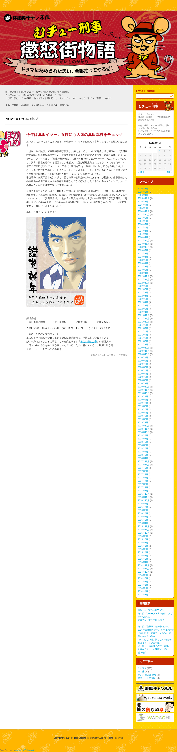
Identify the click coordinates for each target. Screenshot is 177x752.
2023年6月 (143, 257)
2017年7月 (143, 474)
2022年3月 (143, 305)
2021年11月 (143, 318)
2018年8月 (143, 435)
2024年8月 (143, 221)
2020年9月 (143, 357)
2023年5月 (143, 260)
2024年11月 (143, 211)
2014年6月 (143, 585)
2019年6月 (143, 406)
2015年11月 (143, 529)
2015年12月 (143, 526)
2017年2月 (143, 487)
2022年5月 (143, 299)
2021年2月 (143, 341)
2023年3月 (143, 266)
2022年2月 (143, 309)
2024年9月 (143, 218)
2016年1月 (143, 523)
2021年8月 (143, 325)
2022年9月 (143, 286)
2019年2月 (143, 419)
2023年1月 (143, 273)
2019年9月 (143, 396)
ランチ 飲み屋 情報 (147, 674)
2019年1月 (143, 422)
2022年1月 (143, 312)
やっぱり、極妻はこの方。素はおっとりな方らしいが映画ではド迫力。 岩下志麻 (155, 649)
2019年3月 (143, 416)
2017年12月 (143, 461)
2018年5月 (143, 445)
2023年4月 (143, 263)
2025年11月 (143, 198)
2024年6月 (143, 227)
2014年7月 (143, 581)
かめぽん (123, 355)
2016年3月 (143, 516)
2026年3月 (143, 188)
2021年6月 (143, 331)
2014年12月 (143, 565)
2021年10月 (143, 322)
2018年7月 (143, 438)
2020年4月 (143, 373)
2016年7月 (143, 507)
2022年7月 (143, 292)
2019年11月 (143, 390)
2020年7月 (143, 364)
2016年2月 (143, 520)
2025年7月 (143, 201)
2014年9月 (143, 575)
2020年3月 (143, 377)
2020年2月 (143, 380)
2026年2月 (143, 192)
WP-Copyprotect (29, 750)
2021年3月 (143, 338)
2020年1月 (143, 383)
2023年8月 (143, 253)
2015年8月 (143, 539)
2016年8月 (143, 503)
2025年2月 (143, 208)
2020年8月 (143, 360)
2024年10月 (143, 214)
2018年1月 (143, 458)
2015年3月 (143, 555)
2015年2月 (143, 559)
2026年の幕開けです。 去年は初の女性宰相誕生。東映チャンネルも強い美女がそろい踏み (156, 633)
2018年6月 (143, 442)
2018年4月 (143, 448)
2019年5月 (143, 409)
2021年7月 (143, 328)
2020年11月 (143, 351)
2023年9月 (143, 250)
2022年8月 (143, 289)
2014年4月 (143, 591)
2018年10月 (143, 432)
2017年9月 (143, 468)
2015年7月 (143, 542)
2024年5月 (143, 231)
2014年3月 (143, 594)
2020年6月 (143, 367)
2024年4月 (143, 234)
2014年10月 (143, 572)
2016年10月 (143, 500)
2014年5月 (143, 588)
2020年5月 (143, 370)
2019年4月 (143, 412)
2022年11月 (143, 279)
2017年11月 (143, 464)
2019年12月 (143, 386)
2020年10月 (143, 354)
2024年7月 (143, 224)
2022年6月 (143, 296)
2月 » (169, 172)
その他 (141, 671)
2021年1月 (143, 344)
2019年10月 (143, 393)
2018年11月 (143, 429)
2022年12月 (143, 276)
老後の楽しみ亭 (88, 341)
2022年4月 (143, 302)
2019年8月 (143, 399)
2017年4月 (143, 481)
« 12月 (141, 172)
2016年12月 (143, 494)
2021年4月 (143, 335)
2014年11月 (143, 568)
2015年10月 (143, 533)
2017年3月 (143, 484)
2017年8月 (143, 471)
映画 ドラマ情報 (146, 678)
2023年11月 (143, 244)
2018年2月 (143, 455)
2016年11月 (143, 497)
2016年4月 (143, 513)
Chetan (18, 750)
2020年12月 (143, 347)
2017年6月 (143, 477)
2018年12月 (143, 425)
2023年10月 (143, 247)
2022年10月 (143, 283)
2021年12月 (143, 315)
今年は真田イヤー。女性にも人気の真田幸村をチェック (74, 134)
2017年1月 (143, 490)
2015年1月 (143, 562)
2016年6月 (143, 510)
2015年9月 (143, 536)
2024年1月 (143, 237)
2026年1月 (143, 195)
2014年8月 (143, 578)
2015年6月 (143, 546)
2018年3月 (143, 451)
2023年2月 (143, 270)
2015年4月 (143, 552)
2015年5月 (143, 549)
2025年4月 (143, 205)
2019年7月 (143, 403)
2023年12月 (143, 240)
